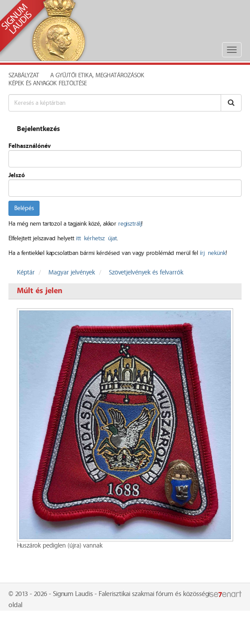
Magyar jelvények (71, 272)
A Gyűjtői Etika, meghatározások (97, 75)
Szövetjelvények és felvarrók (146, 272)
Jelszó (16, 175)
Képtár (26, 272)
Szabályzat (23, 75)
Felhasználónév (29, 146)
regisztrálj (129, 223)
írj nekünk (213, 253)
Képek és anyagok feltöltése (47, 83)
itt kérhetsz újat (96, 238)
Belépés (24, 208)
